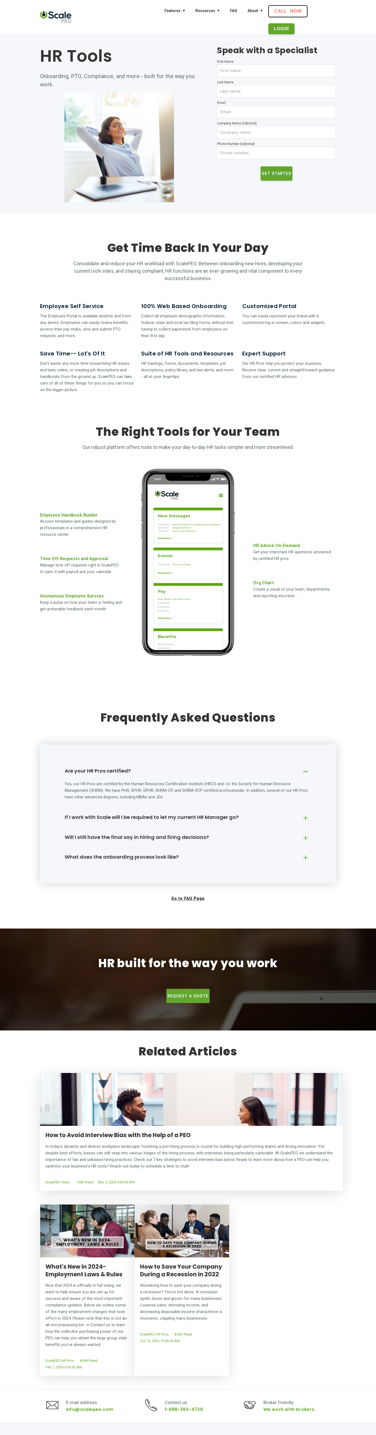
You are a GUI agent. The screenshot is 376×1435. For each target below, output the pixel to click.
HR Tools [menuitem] (175, 1364)
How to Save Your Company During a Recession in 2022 (288, 1139)
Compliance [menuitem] (177, 1380)
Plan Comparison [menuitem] (239, 1364)
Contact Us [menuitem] (292, 1364)
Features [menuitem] (172, 10)
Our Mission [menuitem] (293, 1355)
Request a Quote (188, 995)
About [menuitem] (252, 10)
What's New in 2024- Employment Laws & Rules (184, 1139)
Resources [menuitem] (205, 10)
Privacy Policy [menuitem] (294, 1371)
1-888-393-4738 (186, 1302)
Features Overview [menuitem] (183, 1388)
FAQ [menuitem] (233, 10)
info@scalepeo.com (91, 1302)
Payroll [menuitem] (173, 1355)
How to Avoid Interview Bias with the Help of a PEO (86, 1139)
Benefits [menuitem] (174, 1371)
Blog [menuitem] (228, 1371)
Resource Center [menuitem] (239, 1355)
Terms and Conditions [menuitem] (302, 1380)
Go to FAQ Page (188, 898)
